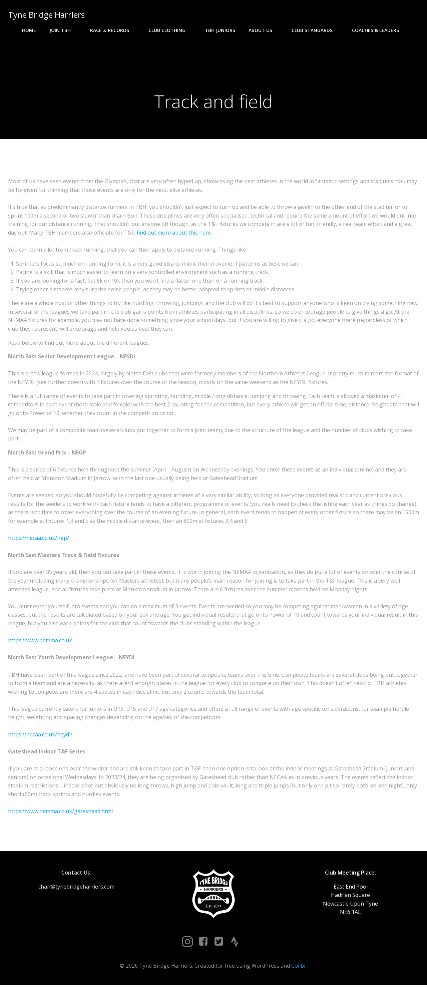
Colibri (299, 967)
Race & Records (112, 30)
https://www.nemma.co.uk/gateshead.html (60, 812)
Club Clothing (169, 30)
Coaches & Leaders (378, 30)
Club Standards (315, 30)
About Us (263, 30)
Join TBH (63, 30)
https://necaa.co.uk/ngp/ (38, 539)
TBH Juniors (220, 30)
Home (29, 30)
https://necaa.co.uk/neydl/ (40, 735)
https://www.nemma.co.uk (40, 641)
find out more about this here (174, 233)
